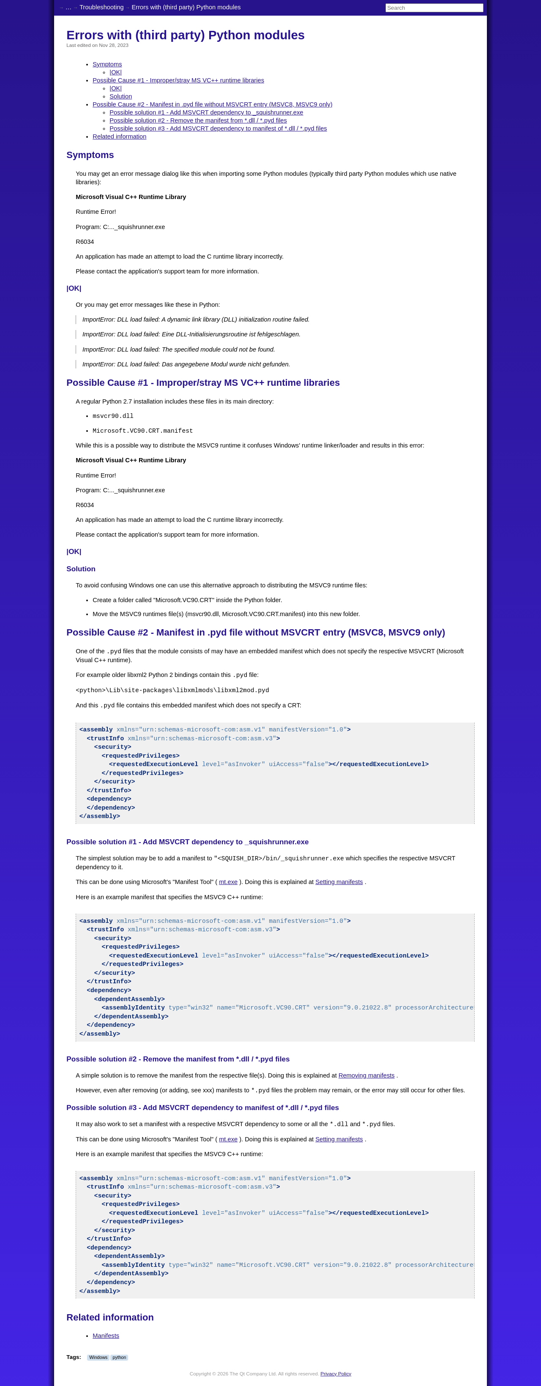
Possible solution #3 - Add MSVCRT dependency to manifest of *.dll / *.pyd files (218, 128)
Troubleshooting (101, 7)
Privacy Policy (335, 1373)
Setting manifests (339, 882)
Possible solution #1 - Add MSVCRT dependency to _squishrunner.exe (206, 112)
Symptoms (107, 64)
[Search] (434, 7)
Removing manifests (367, 1075)
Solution (120, 96)
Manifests (106, 1335)
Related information (119, 136)
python (119, 1357)
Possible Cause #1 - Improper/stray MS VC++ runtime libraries (178, 80)
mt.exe (228, 882)
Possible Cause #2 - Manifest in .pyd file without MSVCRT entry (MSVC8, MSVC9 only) (212, 104)
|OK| (115, 72)
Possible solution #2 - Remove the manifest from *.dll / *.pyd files (198, 120)
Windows (98, 1357)
